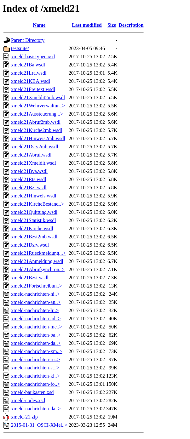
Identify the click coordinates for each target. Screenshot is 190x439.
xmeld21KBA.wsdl (30, 81)
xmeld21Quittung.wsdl (34, 212)
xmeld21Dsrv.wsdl (30, 245)
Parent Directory (27, 40)
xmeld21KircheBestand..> (37, 204)
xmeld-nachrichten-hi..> (35, 294)
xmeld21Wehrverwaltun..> (38, 105)
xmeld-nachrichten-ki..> (35, 376)
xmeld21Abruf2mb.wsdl (35, 122)
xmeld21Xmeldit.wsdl (33, 163)
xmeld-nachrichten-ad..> (35, 318)
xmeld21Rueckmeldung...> (38, 253)
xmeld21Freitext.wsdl (33, 89)
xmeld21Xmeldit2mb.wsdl (38, 97)
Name (39, 25)
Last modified (87, 25)
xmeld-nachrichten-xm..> (36, 351)
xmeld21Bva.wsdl (29, 171)
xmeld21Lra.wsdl (28, 73)
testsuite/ (20, 48)
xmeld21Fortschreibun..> (36, 285)
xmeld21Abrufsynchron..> (38, 269)
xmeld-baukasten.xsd (32, 392)
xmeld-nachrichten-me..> (36, 326)
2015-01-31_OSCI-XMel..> (39, 425)
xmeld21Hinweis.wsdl (33, 195)
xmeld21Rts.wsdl (28, 179)
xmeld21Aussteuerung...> (37, 114)
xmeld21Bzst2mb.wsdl (34, 236)
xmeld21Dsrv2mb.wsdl (34, 146)
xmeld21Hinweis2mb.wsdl (38, 138)
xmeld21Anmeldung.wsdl (37, 261)
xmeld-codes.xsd (28, 400)
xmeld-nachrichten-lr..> (35, 310)
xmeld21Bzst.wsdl (30, 277)
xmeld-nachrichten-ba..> (35, 335)
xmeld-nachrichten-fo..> (35, 384)
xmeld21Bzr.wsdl (28, 187)
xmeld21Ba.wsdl (28, 64)
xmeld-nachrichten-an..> (35, 302)
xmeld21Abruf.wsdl (31, 154)
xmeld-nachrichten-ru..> (35, 359)
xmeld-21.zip (24, 416)
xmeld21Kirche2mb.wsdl (36, 130)
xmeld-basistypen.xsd (33, 56)
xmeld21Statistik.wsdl (33, 220)
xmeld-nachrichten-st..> (35, 367)
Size (111, 25)
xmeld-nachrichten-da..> (35, 343)
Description (130, 25)
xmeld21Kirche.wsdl (32, 228)
